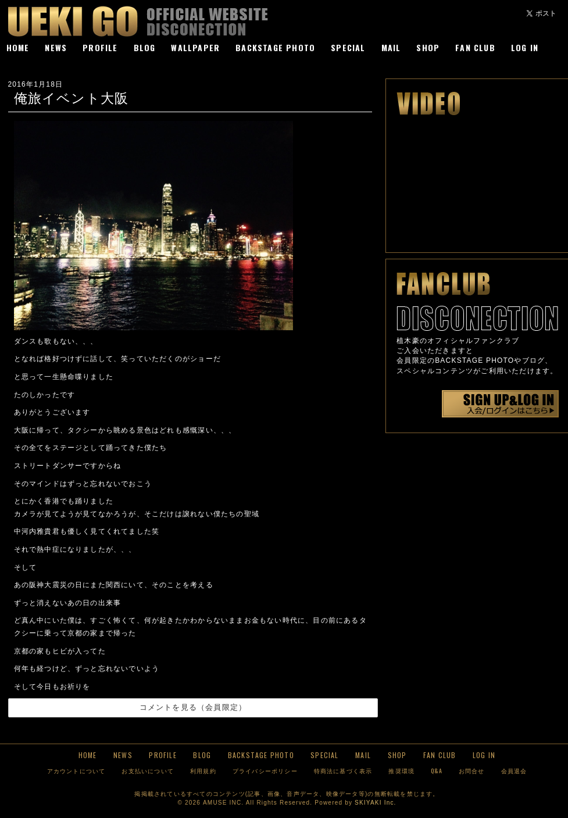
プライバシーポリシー (265, 770)
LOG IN (524, 47)
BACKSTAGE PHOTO (275, 47)
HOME (18, 47)
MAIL (391, 47)
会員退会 (514, 770)
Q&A (436, 770)
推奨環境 (401, 770)
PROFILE (100, 47)
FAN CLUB (475, 47)
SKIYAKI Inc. (375, 802)
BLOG (145, 47)
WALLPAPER (195, 47)
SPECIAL (348, 47)
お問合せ (472, 770)
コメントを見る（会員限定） (193, 707)
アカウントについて (76, 770)
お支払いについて (148, 770)
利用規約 (203, 770)
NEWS (56, 47)
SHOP (428, 47)
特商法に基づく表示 (343, 770)
